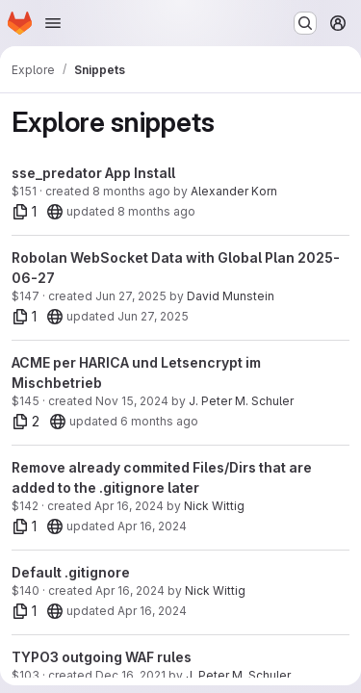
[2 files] (26, 421)
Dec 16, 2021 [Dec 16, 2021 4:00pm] (130, 675)
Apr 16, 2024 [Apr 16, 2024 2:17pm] (129, 506)
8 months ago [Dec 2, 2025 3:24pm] (131, 191)
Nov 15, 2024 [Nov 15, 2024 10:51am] (131, 401)
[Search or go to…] (305, 23)
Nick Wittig (214, 506)
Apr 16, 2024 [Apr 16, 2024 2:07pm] (130, 590)
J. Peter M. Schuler (241, 401)
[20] (54, 211)
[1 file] (25, 211)
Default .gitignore (71, 572)
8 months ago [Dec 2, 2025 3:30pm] (156, 211)
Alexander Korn (234, 191)
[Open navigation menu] (53, 23)
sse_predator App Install (93, 173)
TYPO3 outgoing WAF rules (102, 657)
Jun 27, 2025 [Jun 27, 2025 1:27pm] (131, 296)
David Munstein (230, 296)
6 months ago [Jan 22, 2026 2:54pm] (159, 421)
